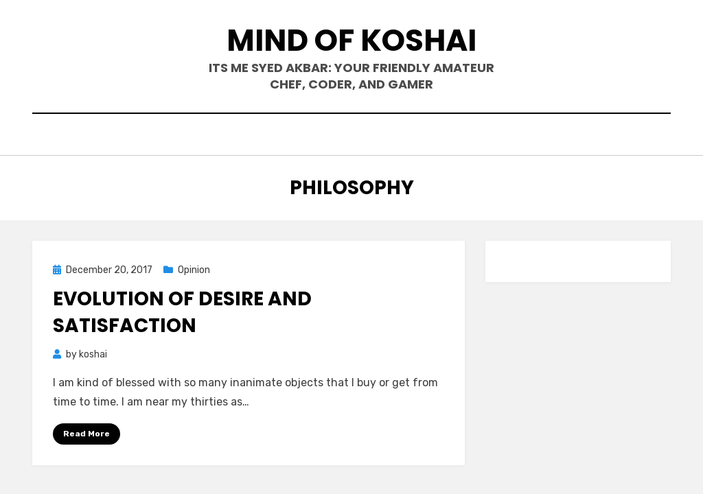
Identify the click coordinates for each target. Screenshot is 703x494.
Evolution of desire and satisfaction (182, 312)
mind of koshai (351, 40)
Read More (86, 433)
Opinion (194, 270)
